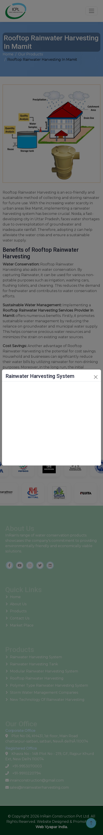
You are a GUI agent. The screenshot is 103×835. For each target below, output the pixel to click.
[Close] (95, 377)
